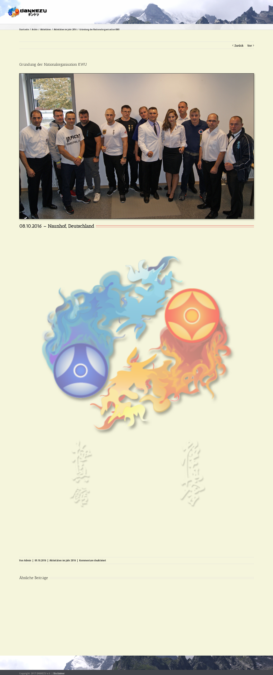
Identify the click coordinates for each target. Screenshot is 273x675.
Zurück (238, 45)
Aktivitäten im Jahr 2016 (63, 560)
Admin (27, 560)
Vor (249, 45)
